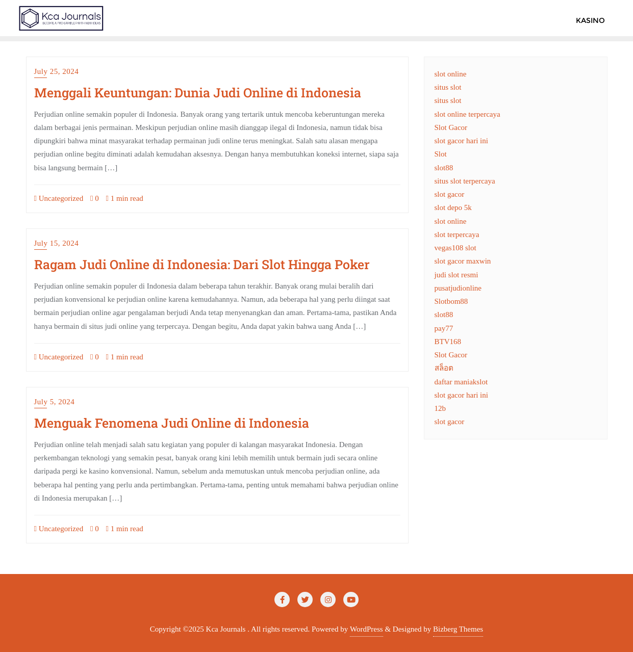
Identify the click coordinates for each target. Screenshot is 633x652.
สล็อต (444, 368)
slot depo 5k (453, 207)
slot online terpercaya (467, 114)
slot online (451, 74)
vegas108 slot (455, 248)
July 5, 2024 (54, 402)
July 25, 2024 (56, 71)
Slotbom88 (451, 301)
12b (440, 408)
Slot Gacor (451, 127)
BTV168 (448, 341)
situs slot (448, 87)
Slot (441, 154)
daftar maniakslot (461, 382)
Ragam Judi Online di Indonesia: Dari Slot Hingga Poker (202, 264)
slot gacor (450, 194)
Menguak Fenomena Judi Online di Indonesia (171, 422)
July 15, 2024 (56, 243)
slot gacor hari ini (461, 141)
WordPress (366, 629)
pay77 (444, 328)
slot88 (444, 168)
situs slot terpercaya (465, 181)
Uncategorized (59, 198)
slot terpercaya (457, 234)
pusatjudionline (458, 288)
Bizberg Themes (458, 629)
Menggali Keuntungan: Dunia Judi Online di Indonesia (197, 92)
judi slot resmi (456, 275)
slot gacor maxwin (463, 261)
